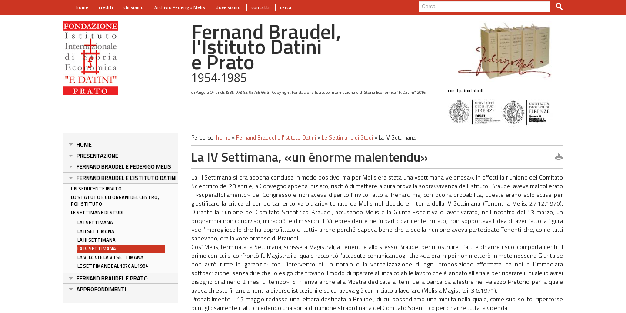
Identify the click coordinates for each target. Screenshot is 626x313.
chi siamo (133, 7)
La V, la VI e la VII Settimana (110, 257)
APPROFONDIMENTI (101, 289)
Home (84, 144)
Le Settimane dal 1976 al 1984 (112, 266)
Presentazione (97, 155)
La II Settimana (95, 231)
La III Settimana (96, 239)
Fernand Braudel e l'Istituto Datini (126, 177)
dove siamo (228, 7)
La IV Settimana (96, 248)
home (82, 7)
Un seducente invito (96, 188)
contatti (260, 7)
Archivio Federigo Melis (179, 7)
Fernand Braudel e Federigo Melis (124, 166)
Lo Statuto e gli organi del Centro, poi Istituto (115, 200)
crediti (106, 7)
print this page (558, 157)
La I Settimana (95, 222)
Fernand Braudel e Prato (112, 278)
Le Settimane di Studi (97, 212)
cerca (285, 7)
